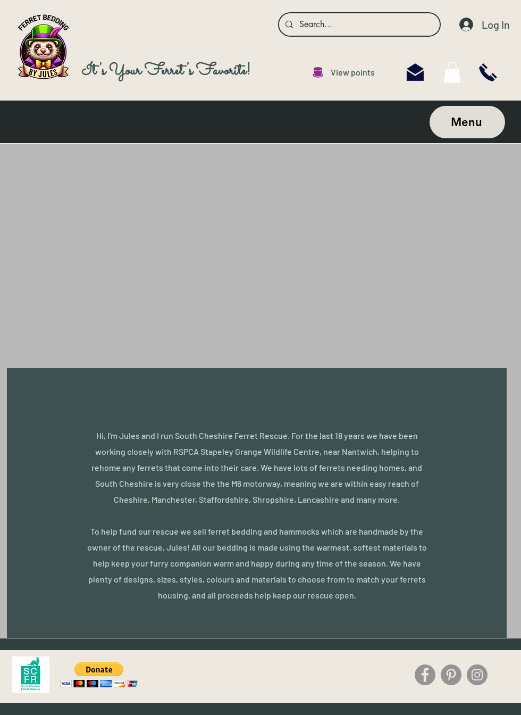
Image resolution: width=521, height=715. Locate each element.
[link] (452, 72)
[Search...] (358, 24)
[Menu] (467, 122)
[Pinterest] (451, 674)
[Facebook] (425, 674)
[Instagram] (477, 674)
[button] (99, 674)
